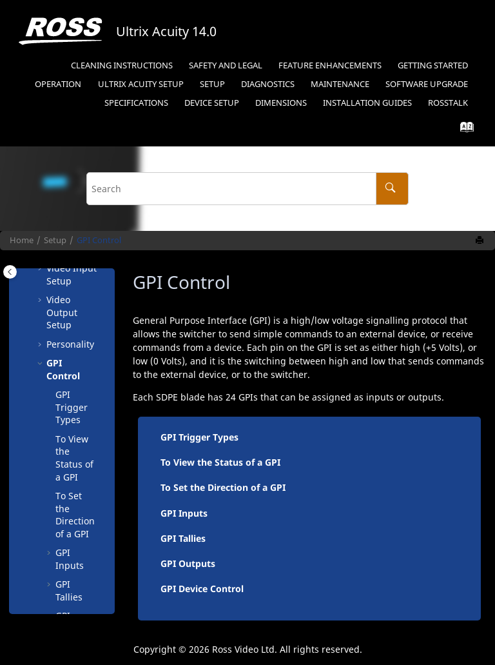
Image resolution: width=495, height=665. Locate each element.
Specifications (136, 102)
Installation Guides (367, 102)
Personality (70, 344)
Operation (58, 84)
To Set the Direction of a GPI (75, 515)
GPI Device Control (202, 588)
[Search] (392, 188)
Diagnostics (268, 84)
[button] (41, 299)
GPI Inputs (69, 558)
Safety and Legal (225, 65)
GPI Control (99, 240)
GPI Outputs (187, 563)
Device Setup (211, 102)
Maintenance (340, 84)
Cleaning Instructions (122, 65)
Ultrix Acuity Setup (141, 84)
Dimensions (281, 102)
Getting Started (433, 65)
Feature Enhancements (330, 65)
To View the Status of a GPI (74, 458)
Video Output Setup (61, 312)
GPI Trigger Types (71, 407)
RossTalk (448, 102)
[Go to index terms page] (463, 130)
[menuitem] (121, 66)
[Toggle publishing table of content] (10, 272)
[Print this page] (480, 240)
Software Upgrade (426, 84)
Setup (212, 84)
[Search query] (247, 188)
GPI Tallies (68, 590)
